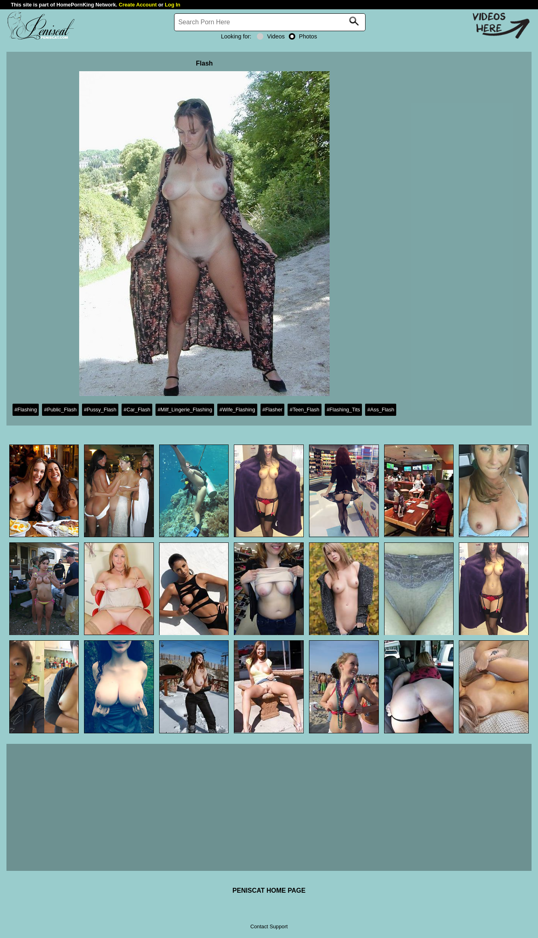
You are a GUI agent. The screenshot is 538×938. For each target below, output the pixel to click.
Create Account (138, 5)
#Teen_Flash (304, 410)
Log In (172, 5)
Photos (303, 36)
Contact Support (269, 926)
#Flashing (26, 410)
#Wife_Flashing (237, 410)
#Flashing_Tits (343, 410)
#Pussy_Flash (100, 410)
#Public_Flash (60, 410)
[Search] (270, 22)
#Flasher (273, 410)
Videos (271, 36)
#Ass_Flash (380, 410)
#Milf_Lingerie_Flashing (185, 410)
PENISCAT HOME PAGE (269, 890)
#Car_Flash (137, 410)
